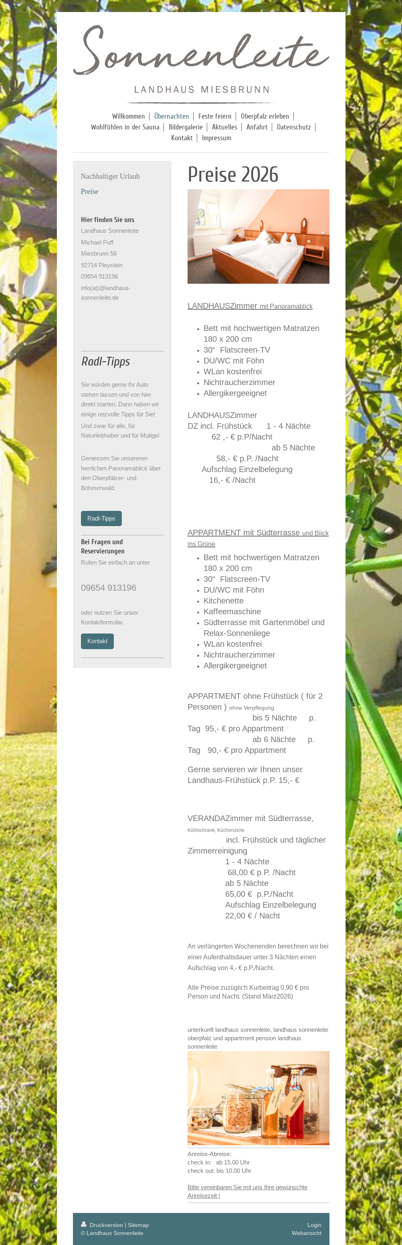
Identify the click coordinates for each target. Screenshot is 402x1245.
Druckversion (103, 1225)
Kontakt (97, 641)
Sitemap (138, 1225)
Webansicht (306, 1233)
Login (314, 1225)
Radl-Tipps (101, 518)
